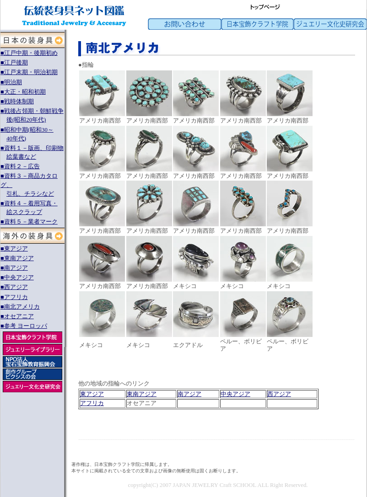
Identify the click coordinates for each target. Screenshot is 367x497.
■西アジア (14, 287)
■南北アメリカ (20, 307)
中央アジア (235, 394)
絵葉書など (21, 157)
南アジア (189, 394)
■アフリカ (14, 297)
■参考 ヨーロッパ (23, 326)
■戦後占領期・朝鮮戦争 (32, 111)
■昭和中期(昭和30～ (27, 130)
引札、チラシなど (30, 194)
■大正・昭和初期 (23, 92)
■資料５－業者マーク (29, 222)
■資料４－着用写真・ (29, 203)
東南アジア (142, 394)
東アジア (92, 394)
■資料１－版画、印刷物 (32, 148)
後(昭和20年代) (26, 120)
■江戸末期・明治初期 (29, 72)
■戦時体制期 (17, 101)
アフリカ (92, 403)
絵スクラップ (24, 212)
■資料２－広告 (20, 166)
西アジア (279, 394)
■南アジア (14, 268)
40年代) (16, 138)
